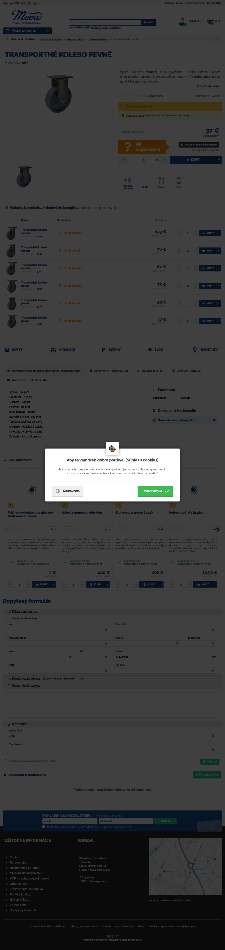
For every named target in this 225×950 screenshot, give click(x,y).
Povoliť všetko (155, 491)
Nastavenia (67, 491)
